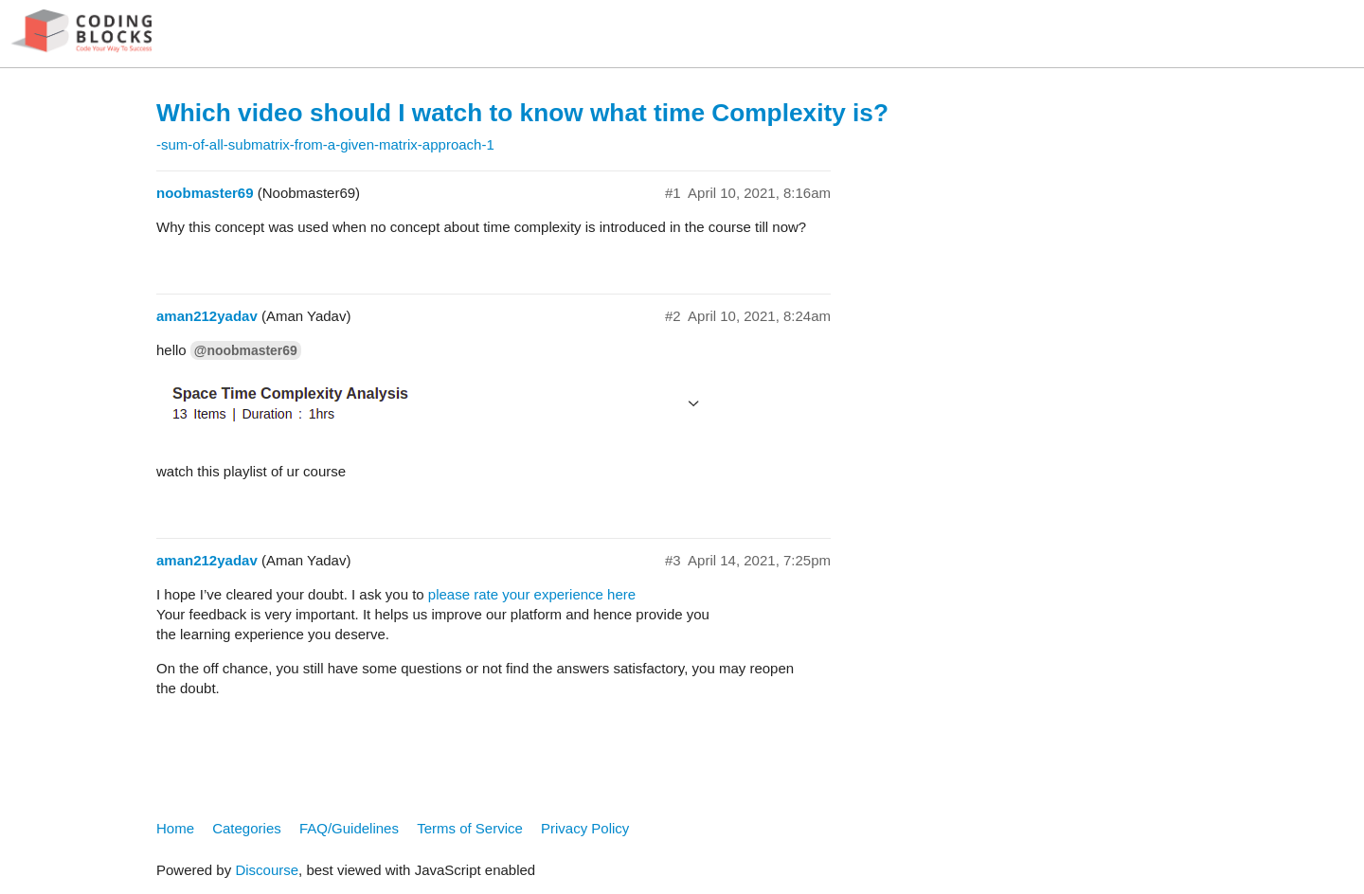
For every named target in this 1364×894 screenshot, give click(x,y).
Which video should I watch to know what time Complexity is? (522, 112)
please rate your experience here (532, 594)
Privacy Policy (585, 828)
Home (175, 828)
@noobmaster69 (245, 350)
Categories (246, 828)
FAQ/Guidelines (349, 828)
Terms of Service (470, 828)
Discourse (266, 870)
